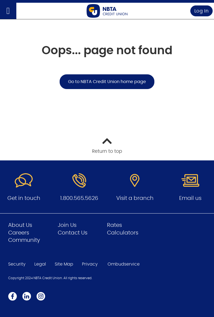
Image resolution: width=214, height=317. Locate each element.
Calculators (122, 233)
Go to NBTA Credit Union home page (107, 82)
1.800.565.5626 (79, 198)
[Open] (8, 11)
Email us (190, 198)
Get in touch (23, 198)
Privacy (90, 264)
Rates (114, 225)
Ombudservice (124, 264)
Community (24, 240)
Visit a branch (135, 198)
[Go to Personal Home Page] (107, 10)
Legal (40, 264)
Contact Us (72, 233)
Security (17, 264)
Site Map (64, 264)
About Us (20, 225)
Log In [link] (201, 11)
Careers (18, 233)
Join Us (67, 225)
